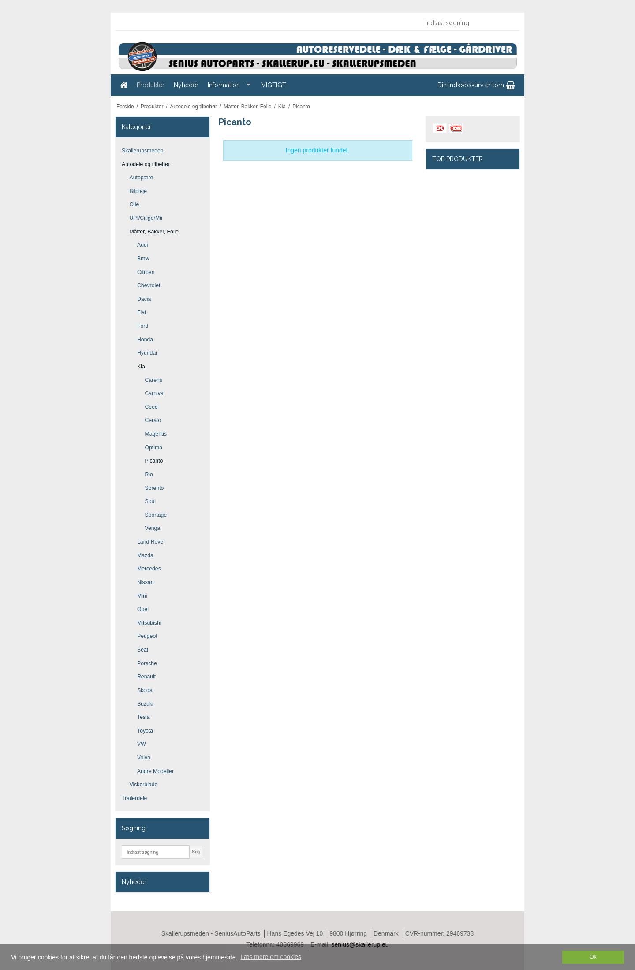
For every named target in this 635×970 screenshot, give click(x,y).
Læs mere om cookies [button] (270, 956)
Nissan (145, 582)
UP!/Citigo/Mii (146, 218)
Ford (142, 326)
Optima (153, 447)
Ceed (151, 407)
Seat (142, 650)
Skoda (145, 690)
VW (141, 744)
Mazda (145, 555)
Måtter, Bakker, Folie (154, 232)
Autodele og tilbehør (146, 164)
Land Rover (151, 542)
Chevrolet (148, 285)
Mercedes (149, 569)
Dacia (144, 299)
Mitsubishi (149, 623)
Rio (149, 474)
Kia (141, 366)
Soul (150, 501)
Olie (134, 204)
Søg (196, 851)
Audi (142, 245)
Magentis (156, 434)
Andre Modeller (155, 771)
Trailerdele (134, 798)
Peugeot (147, 636)
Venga (153, 528)
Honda (145, 340)
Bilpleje (138, 191)
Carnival (155, 393)
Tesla (143, 717)
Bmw (143, 258)
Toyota (145, 731)
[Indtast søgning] (468, 22)
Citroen (146, 272)
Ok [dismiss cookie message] (593, 957)
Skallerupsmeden (143, 151)
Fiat (141, 312)
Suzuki (145, 704)
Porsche (147, 663)
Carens (154, 380)
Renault (146, 677)
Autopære (141, 177)
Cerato (153, 420)
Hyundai (147, 353)
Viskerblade (144, 784)
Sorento (154, 488)
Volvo (143, 758)
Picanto (154, 461)
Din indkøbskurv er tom (476, 85)
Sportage (156, 515)
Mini (142, 596)
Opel (143, 609)
